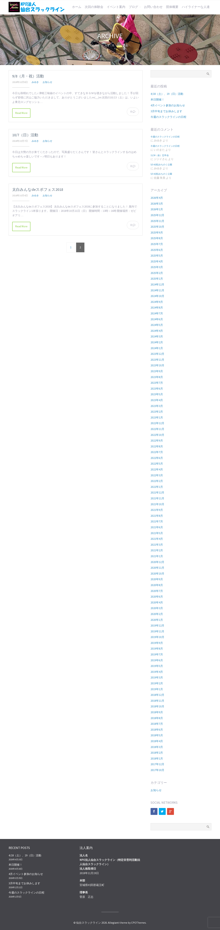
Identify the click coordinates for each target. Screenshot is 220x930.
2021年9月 (157, 510)
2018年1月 (157, 758)
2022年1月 (157, 486)
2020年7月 (157, 591)
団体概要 (172, 7)
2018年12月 (157, 695)
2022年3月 (157, 475)
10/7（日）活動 (25, 134)
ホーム (76, 7)
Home (95, 45)
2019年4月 (157, 671)
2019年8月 (157, 648)
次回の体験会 (94, 7)
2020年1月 (157, 619)
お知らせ (47, 82)
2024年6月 (157, 319)
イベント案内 (116, 7)
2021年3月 (157, 544)
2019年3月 (157, 677)
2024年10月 (157, 296)
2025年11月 (157, 221)
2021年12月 (157, 492)
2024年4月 (157, 330)
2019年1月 (157, 689)
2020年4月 (157, 602)
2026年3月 (157, 203)
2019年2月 (157, 683)
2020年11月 (157, 567)
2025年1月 (157, 278)
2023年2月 (157, 411)
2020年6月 (157, 596)
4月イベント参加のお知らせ (168, 105)
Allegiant (113, 922)
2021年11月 (157, 498)
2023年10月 (157, 365)
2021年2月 (157, 550)
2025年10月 (157, 226)
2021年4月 (157, 538)
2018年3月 (157, 747)
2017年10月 (157, 770)
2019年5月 (157, 666)
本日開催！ (157, 99)
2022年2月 (157, 481)
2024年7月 (157, 313)
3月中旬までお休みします (166, 111)
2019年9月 (157, 643)
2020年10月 (157, 573)
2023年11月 (157, 359)
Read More (21, 113)
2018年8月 (157, 718)
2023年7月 (157, 382)
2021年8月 (157, 515)
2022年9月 (157, 440)
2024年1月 (157, 348)
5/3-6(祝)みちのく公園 (161, 164)
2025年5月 (157, 255)
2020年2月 (157, 614)
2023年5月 (157, 394)
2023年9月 (157, 371)
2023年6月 (157, 388)
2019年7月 (157, 654)
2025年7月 (157, 244)
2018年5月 (157, 735)
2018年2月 (157, 752)
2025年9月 (157, 232)
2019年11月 (157, 631)
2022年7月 (157, 452)
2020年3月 (157, 608)
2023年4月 (157, 400)
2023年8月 (157, 377)
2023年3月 (157, 406)
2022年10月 (157, 435)
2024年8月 (157, 307)
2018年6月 (157, 729)
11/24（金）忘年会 (160, 155)
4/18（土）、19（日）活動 (167, 93)
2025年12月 (157, 215)
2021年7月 (157, 521)
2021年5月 (157, 533)
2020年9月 (157, 579)
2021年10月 (157, 504)
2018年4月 (157, 741)
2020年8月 (157, 585)
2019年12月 (157, 625)
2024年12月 (157, 284)
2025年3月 (157, 267)
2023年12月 (157, 353)
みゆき (35, 82)
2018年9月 (157, 712)
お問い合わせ (153, 7)
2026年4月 (157, 197)
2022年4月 (157, 469)
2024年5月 (157, 325)
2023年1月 (157, 417)
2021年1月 (157, 556)
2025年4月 (157, 261)
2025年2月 (157, 273)
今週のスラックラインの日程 (168, 117)
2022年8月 (157, 446)
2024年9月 (157, 302)
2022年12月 (157, 423)
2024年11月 (157, 290)
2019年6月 (157, 660)
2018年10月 (157, 706)
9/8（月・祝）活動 (28, 76)
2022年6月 (157, 458)
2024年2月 (157, 342)
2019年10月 (157, 637)
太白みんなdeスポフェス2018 (37, 189)
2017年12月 (157, 764)
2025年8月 (157, 238)
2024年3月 (157, 336)
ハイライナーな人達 (196, 7)
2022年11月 (157, 429)
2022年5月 (157, 463)
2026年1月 (157, 209)
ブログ (133, 7)
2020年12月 (157, 562)
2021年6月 (157, 527)
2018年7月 (157, 723)
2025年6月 (157, 250)
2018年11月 (157, 700)
